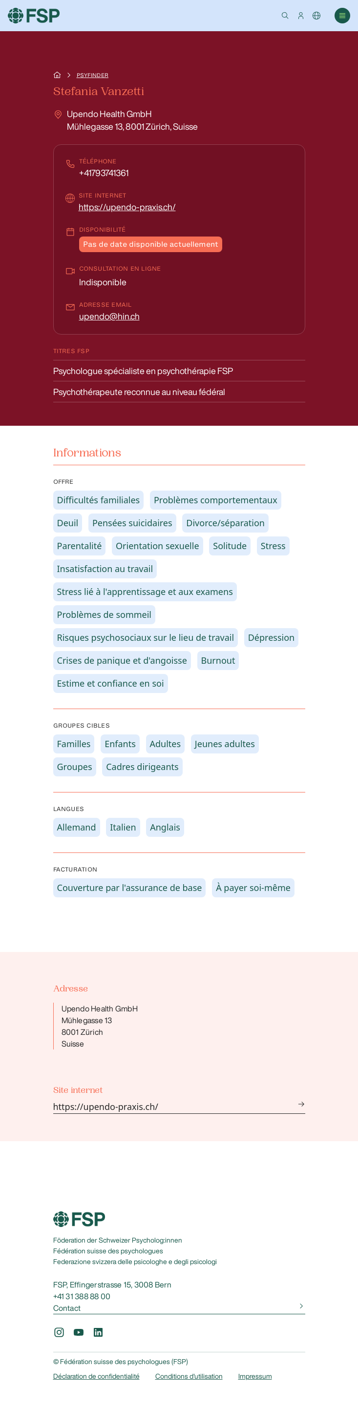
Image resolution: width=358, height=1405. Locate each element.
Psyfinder (92, 75)
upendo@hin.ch (109, 316)
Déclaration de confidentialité (96, 1376)
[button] (285, 15)
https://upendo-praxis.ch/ (127, 206)
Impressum (255, 1376)
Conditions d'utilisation (189, 1376)
